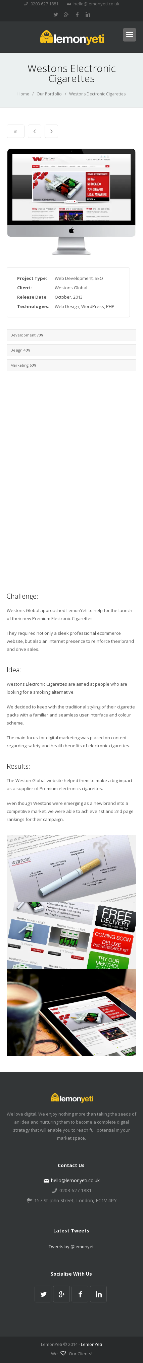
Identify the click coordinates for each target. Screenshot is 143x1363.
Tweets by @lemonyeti (72, 1246)
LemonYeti (91, 1344)
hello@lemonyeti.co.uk (93, 4)
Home (23, 94)
